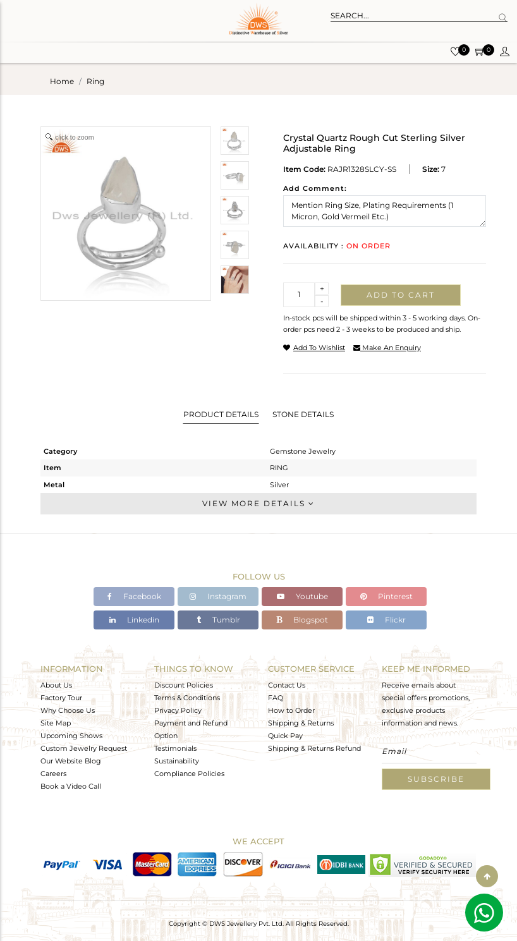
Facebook (134, 596)
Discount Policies (183, 685)
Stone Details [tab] (303, 414)
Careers (53, 773)
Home (62, 81)
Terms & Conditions (187, 697)
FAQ (275, 697)
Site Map (55, 723)
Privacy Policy (178, 710)
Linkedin (134, 619)
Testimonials (175, 748)
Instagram (218, 596)
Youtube (302, 596)
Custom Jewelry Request (83, 748)
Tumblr (218, 619)
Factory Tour (61, 697)
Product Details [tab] (220, 414)
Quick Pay (285, 735)
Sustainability (176, 760)
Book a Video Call (70, 786)
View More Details (258, 503)
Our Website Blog (70, 760)
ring (95, 81)
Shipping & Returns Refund (314, 748)
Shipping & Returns (301, 723)
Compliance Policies (189, 773)
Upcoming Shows (71, 735)
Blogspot (302, 619)
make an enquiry (387, 347)
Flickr (386, 619)
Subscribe (436, 779)
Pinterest (386, 596)
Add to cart (401, 295)
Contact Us (286, 685)
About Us (56, 685)
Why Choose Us (67, 710)
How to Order (291, 710)
